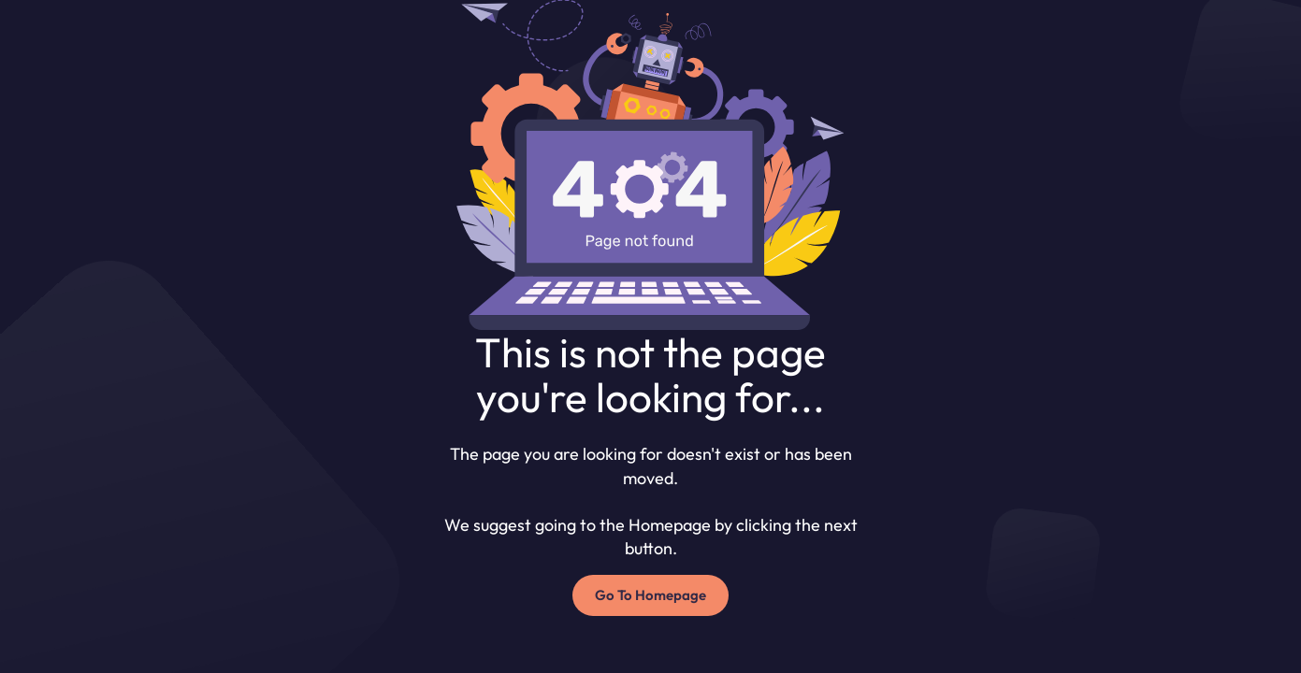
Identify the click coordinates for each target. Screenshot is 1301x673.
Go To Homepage (650, 595)
